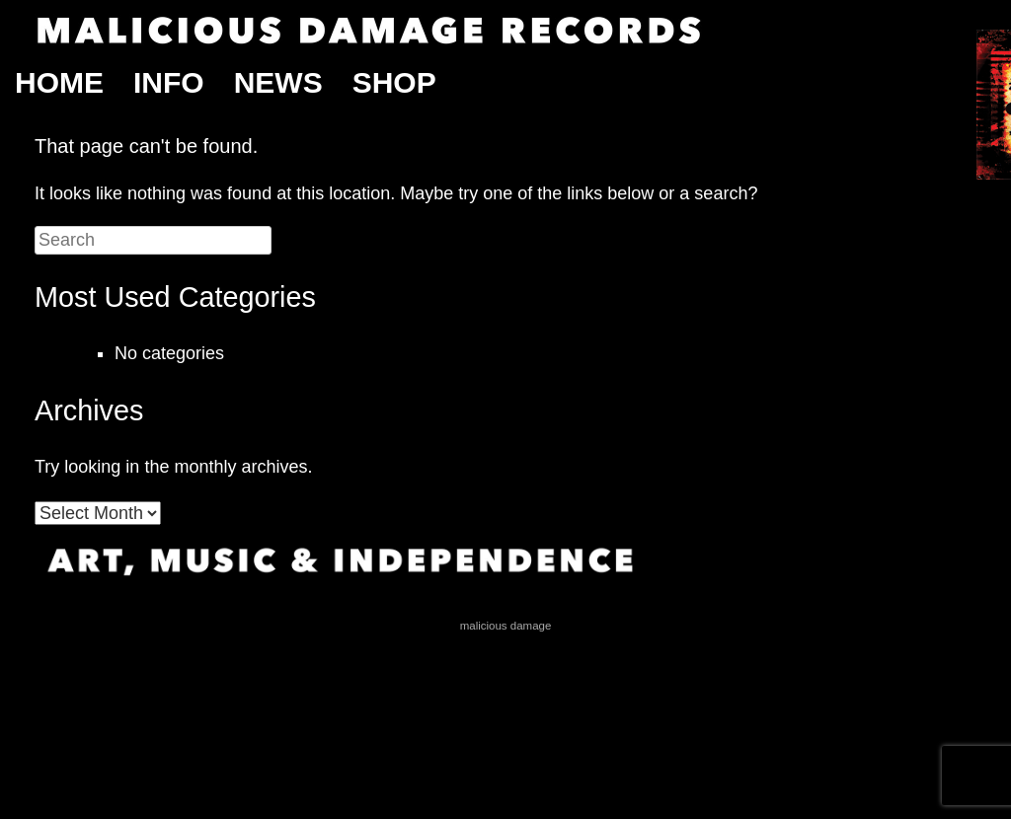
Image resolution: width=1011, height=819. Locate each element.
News (278, 82)
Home (59, 82)
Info (168, 82)
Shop (394, 82)
